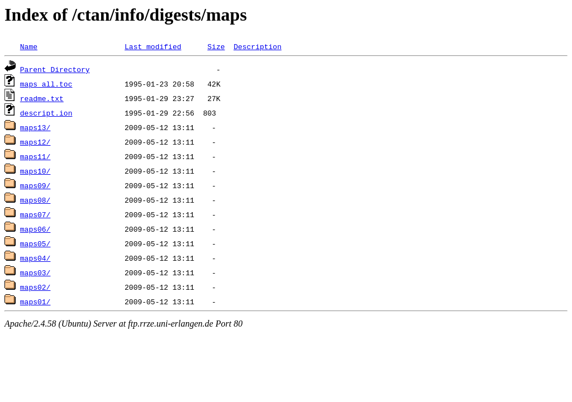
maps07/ (35, 214)
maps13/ (35, 127)
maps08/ (35, 200)
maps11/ (35, 156)
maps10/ (35, 171)
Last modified (153, 46)
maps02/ (35, 287)
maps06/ (35, 229)
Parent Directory (55, 69)
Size (216, 46)
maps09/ (35, 185)
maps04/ (35, 258)
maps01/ (35, 301)
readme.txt (42, 98)
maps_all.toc (46, 84)
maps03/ (35, 272)
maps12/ (35, 142)
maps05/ (35, 243)
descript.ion (46, 113)
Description (257, 46)
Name (28, 46)
